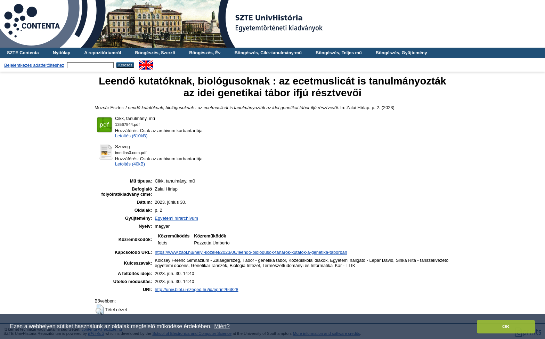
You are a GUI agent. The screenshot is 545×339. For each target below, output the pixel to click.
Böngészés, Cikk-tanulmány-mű (268, 52)
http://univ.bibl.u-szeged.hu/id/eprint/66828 (196, 289)
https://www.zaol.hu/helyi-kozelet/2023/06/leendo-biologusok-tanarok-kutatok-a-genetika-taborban (251, 252)
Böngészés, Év (204, 52)
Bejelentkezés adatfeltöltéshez (34, 65)
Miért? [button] (221, 326)
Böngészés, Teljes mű (339, 52)
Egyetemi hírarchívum (176, 218)
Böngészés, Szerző (155, 52)
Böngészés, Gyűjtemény (401, 52)
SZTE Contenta (23, 52)
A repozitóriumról (102, 52)
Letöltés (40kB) (130, 164)
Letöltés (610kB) (131, 135)
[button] (100, 310)
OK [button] (506, 326)
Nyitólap (61, 52)
